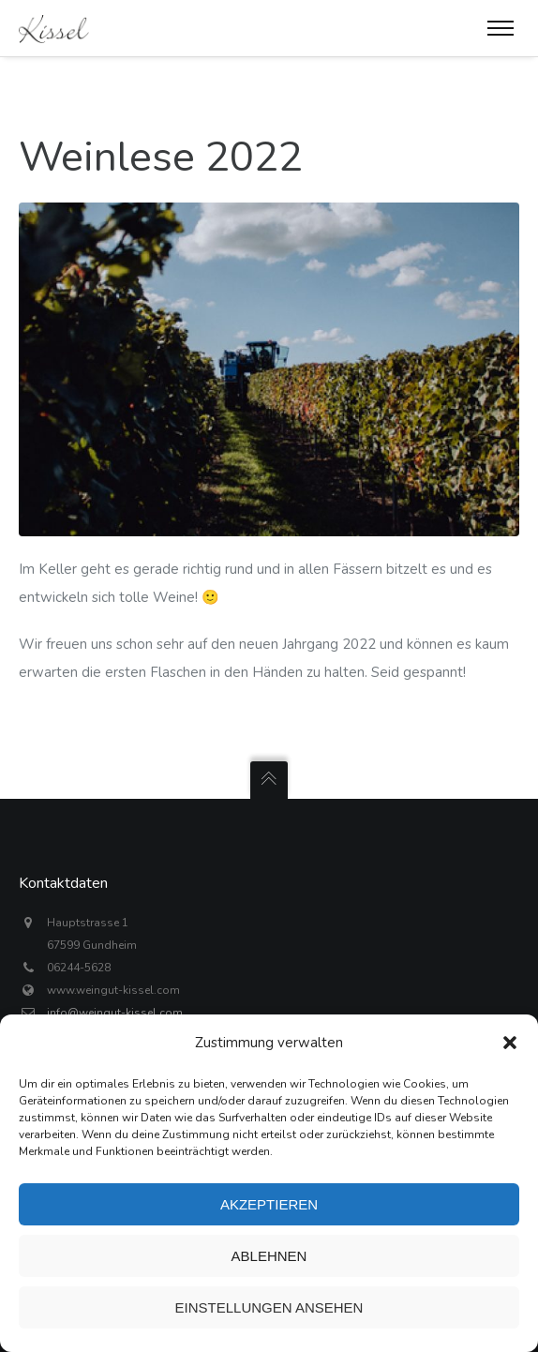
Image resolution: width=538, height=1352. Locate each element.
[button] (510, 1042)
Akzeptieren (269, 1204)
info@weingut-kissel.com (115, 1012)
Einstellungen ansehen (269, 1307)
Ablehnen (269, 1256)
